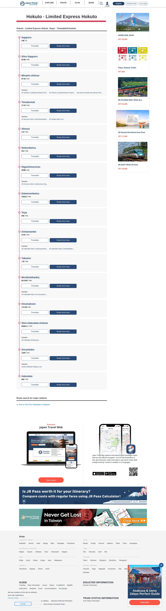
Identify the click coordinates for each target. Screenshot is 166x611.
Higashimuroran (30, 166)
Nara (49, 560)
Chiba (118, 543)
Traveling (22, 585)
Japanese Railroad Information (61, 601)
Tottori (85, 560)
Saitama (110, 543)
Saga (94, 569)
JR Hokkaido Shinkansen (30, 340)
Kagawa (32, 569)
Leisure (44, 585)
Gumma (101, 543)
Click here (144, 602)
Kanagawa (133, 543)
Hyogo (42, 560)
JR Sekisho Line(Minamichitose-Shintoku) (35, 93)
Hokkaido (22, 543)
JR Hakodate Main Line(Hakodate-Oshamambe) (66, 249)
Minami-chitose (30, 75)
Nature (51, 585)
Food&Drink (60, 585)
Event (40, 588)
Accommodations (51, 588)
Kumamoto (112, 569)
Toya (24, 212)
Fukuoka (86, 569)
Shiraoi (25, 128)
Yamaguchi (123, 560)
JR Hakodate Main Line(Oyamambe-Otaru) (36, 249)
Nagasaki (101, 569)
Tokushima (23, 569)
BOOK (91, 3)
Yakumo (26, 258)
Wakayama (58, 560)
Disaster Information (90, 585)
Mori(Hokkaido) (30, 277)
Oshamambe (28, 231)
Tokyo (125, 543)
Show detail (51, 480)
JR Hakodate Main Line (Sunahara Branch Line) (38, 294)
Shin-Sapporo (29, 56)
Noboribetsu (28, 147)
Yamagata (60, 543)
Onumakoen (28, 303)
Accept (23, 604)
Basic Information (34, 585)
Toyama (29, 552)
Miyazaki (127, 569)
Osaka (35, 560)
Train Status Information (91, 601)
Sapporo (26, 37)
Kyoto (28, 560)
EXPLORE (49, 3)
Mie (106, 552)
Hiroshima (112, 560)
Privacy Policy (13, 598)
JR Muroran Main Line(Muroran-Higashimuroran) (38, 184)
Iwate (38, 543)
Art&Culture (23, 588)
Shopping (32, 588)
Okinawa (86, 572)
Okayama (102, 560)
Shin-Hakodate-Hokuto (34, 323)
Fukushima (71, 543)
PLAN (77, 3)
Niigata (21, 552)
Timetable (35, 46)
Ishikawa (38, 552)
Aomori (30, 543)
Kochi (47, 569)
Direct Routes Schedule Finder (54, 604)
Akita (52, 543)
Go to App (143, 3)
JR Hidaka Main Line (56, 119)
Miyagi (45, 543)
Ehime (40, 569)
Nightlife (70, 585)
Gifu (84, 552)
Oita (119, 569)
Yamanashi (55, 552)
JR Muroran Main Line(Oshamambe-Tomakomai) (38, 119)
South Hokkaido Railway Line (31, 367)
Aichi (100, 552)
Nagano (64, 552)
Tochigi (93, 543)
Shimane (93, 560)
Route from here (63, 46)
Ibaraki (85, 543)
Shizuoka (92, 552)
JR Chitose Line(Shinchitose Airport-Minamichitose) (67, 93)
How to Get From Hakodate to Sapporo (34, 404)
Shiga (21, 560)
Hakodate (27, 376)
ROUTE (63, 3)
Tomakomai (28, 102)
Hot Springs (63, 588)
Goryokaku (27, 349)
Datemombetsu (30, 193)
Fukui (46, 552)
